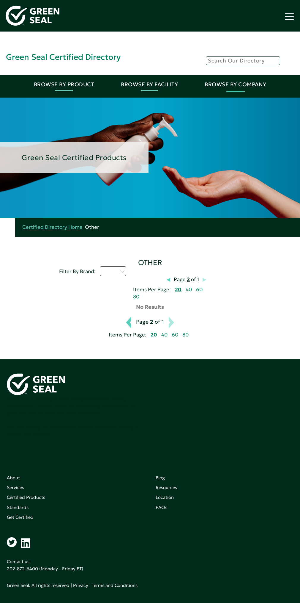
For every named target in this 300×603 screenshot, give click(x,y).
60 (199, 289)
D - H (113, 271)
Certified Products (26, 497)
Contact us (18, 561)
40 (189, 289)
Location (165, 497)
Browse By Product (64, 84)
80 (136, 297)
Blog (160, 477)
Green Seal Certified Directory (63, 57)
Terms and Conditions (115, 585)
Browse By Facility (149, 84)
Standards (18, 507)
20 (178, 289)
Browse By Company (235, 84)
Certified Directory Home (52, 227)
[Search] (243, 60)
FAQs (161, 507)
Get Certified (20, 517)
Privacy (80, 585)
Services (15, 487)
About (13, 477)
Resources (166, 487)
